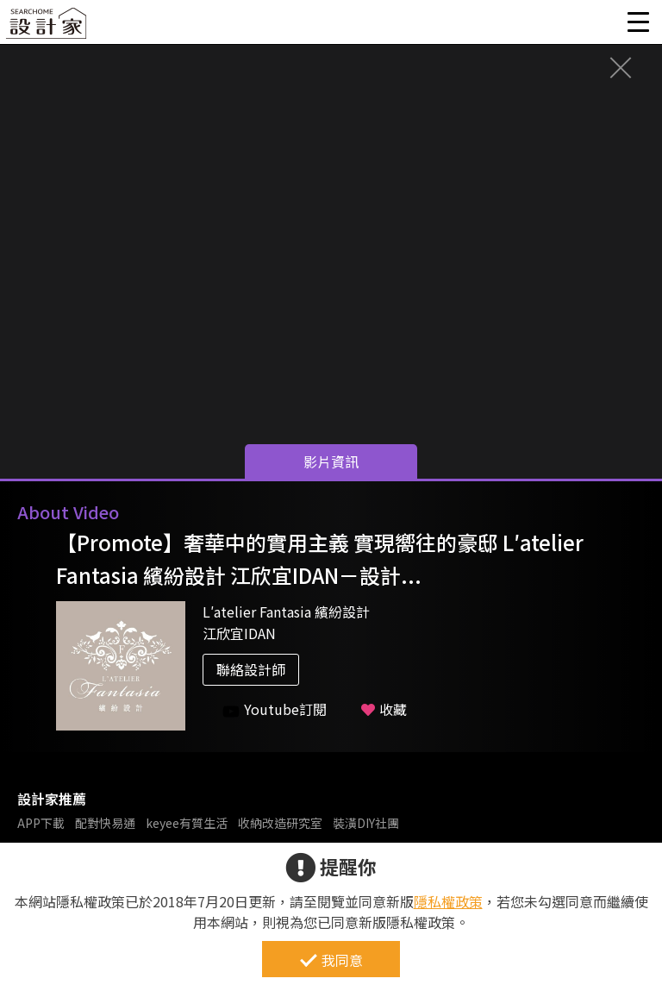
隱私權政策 (448, 901)
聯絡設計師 (250, 669)
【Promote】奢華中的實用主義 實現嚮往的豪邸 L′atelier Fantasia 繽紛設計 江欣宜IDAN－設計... (320, 558)
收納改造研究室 (280, 822)
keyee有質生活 (187, 822)
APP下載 (41, 822)
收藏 (384, 709)
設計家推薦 (51, 798)
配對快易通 (105, 822)
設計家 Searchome (47, 28)
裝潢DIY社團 (366, 822)
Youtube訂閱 (274, 709)
